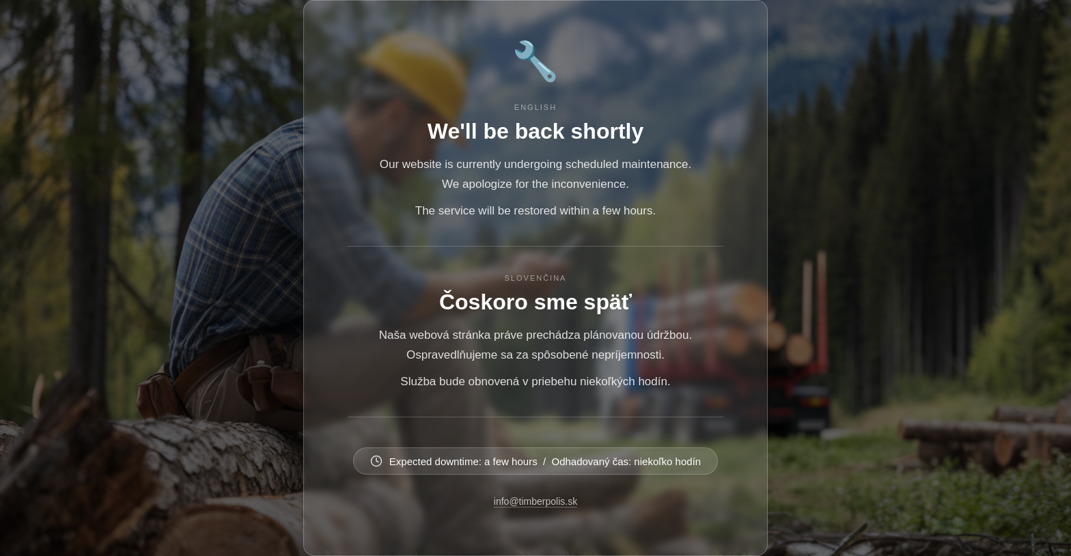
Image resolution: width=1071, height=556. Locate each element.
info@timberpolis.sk (535, 501)
